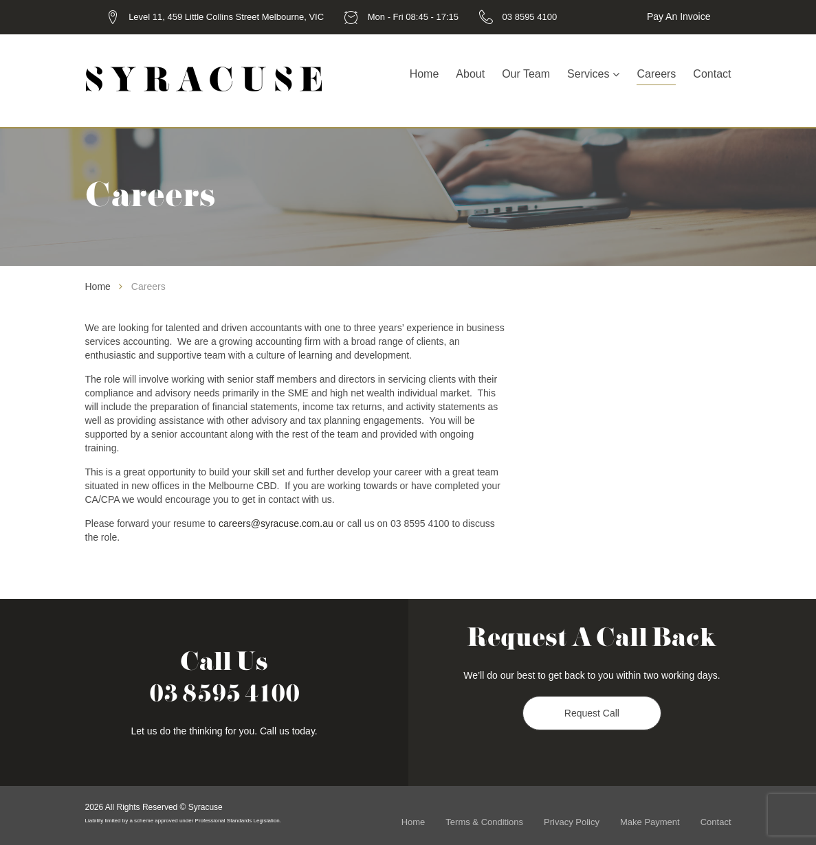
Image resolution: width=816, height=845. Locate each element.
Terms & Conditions (484, 822)
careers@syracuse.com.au (276, 523)
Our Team (526, 74)
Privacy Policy (571, 822)
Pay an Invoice (679, 16)
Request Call (591, 713)
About (470, 74)
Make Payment (650, 822)
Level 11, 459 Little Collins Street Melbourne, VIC (226, 17)
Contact (712, 74)
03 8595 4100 (530, 17)
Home (424, 74)
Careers (656, 74)
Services (588, 74)
